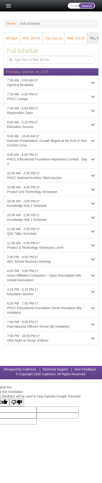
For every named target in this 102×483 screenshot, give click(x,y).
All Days (12, 38)
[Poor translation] (16, 403)
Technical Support (55, 369)
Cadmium (29, 369)
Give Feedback (85, 369)
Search (87, 6)
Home (11, 23)
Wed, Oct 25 (76, 38)
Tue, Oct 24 (53, 38)
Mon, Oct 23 (31, 38)
